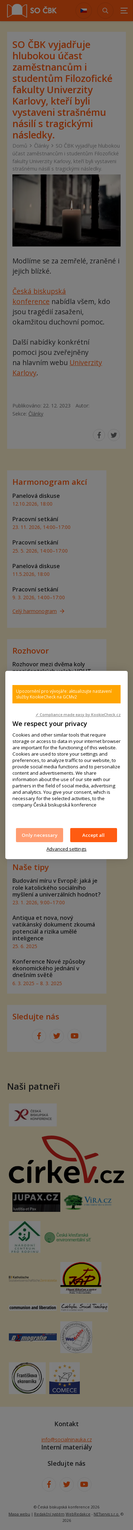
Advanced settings (66, 849)
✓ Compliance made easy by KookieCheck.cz (78, 714)
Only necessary (39, 835)
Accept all (93, 835)
